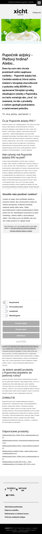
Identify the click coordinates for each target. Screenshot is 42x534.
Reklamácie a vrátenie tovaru (17, 514)
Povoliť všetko (21, 323)
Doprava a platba (11, 510)
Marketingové (14, 316)
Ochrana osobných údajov (15, 517)
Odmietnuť (21, 336)
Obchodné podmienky (14, 507)
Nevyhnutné (14, 302)
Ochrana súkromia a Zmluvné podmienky (23, 228)
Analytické (13, 311)
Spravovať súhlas (22, 532)
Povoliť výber (21, 330)
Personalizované (16, 307)
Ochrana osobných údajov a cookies (21, 231)
